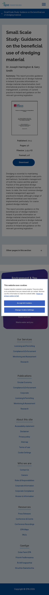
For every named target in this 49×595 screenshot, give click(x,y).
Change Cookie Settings (24, 310)
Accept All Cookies (24, 303)
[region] (24, 297)
